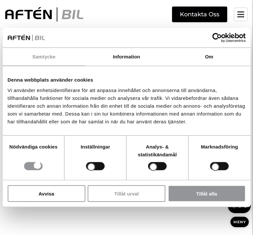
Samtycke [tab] (43, 56)
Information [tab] (126, 56)
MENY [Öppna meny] (239, 222)
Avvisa (46, 193)
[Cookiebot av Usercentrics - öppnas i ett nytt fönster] (216, 38)
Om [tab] (209, 56)
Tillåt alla (206, 193)
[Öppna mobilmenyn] (241, 14)
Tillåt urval (126, 193)
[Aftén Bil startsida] (44, 14)
